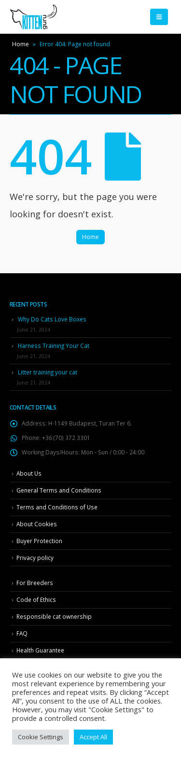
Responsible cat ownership (54, 616)
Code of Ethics (36, 599)
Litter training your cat (47, 372)
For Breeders (34, 582)
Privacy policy (35, 557)
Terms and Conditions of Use (56, 507)
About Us (29, 473)
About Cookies (36, 524)
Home (20, 44)
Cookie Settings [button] (40, 736)
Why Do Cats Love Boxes (52, 319)
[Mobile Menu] (159, 17)
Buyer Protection (39, 541)
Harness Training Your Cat (53, 345)
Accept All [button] (93, 736)
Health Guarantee (40, 650)
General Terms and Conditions (58, 490)
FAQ (22, 633)
